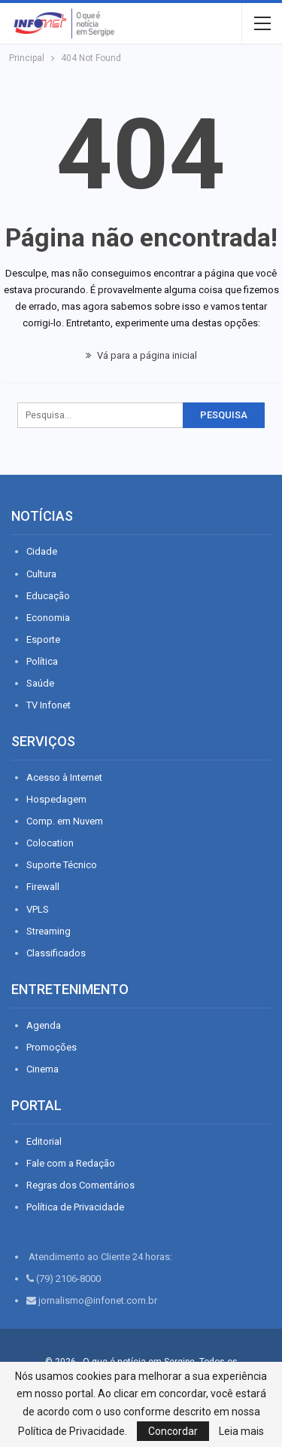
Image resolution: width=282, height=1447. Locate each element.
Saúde (40, 683)
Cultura (41, 574)
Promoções (51, 1047)
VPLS (37, 909)
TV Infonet (48, 705)
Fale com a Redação (70, 1163)
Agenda (43, 1025)
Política (42, 661)
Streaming (48, 931)
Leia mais (241, 1431)
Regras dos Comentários (80, 1185)
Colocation (50, 843)
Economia (48, 617)
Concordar (173, 1431)
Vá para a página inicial (141, 355)
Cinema (42, 1069)
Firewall (42, 886)
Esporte (43, 639)
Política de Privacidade (75, 1207)
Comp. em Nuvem (64, 821)
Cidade (41, 551)
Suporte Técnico (61, 864)
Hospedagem (56, 799)
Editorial (44, 1141)
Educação (48, 595)
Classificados (56, 953)
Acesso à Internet (64, 777)
